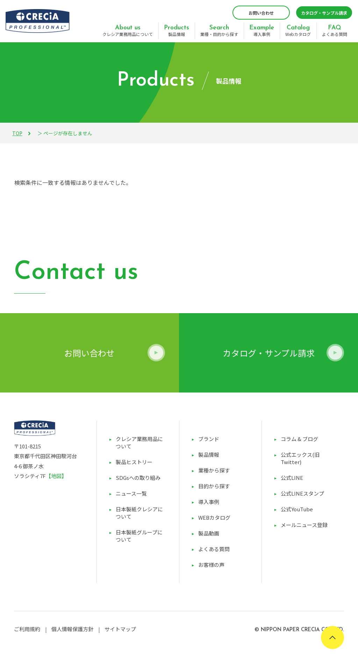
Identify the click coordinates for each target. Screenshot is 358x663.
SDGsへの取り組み (138, 477)
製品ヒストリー (134, 462)
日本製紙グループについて (139, 535)
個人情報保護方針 (72, 629)
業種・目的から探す (219, 30)
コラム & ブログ (299, 438)
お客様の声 (211, 564)
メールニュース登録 (304, 524)
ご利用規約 (27, 629)
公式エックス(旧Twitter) (300, 458)
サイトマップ (120, 629)
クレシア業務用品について (127, 30)
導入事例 (261, 30)
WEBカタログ (214, 517)
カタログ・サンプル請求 (324, 13)
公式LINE (292, 477)
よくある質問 (334, 30)
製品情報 (176, 30)
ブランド (208, 438)
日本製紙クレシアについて (139, 512)
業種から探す (214, 470)
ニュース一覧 (131, 493)
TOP (17, 133)
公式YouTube (297, 509)
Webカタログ (298, 30)
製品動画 (208, 533)
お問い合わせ (261, 13)
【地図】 (56, 476)
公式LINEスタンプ (302, 493)
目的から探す (214, 486)
